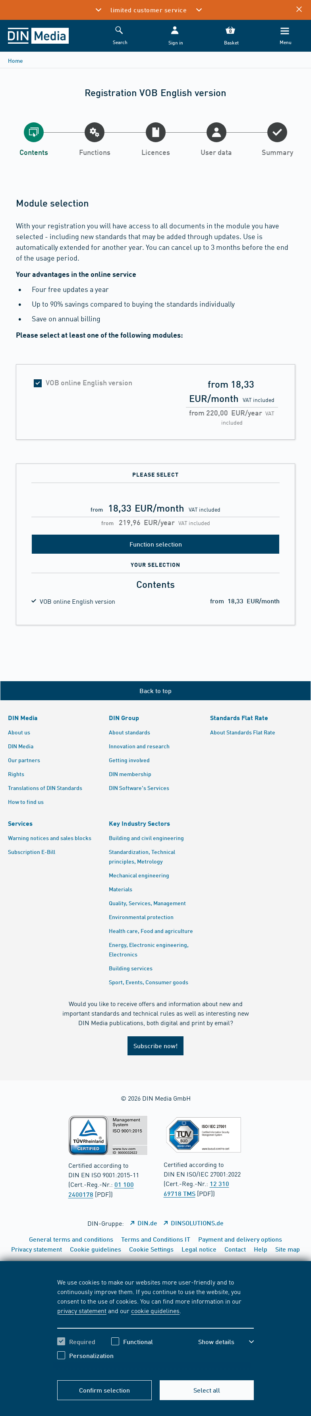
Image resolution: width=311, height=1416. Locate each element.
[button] (175, 36)
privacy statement (81, 1310)
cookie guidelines (155, 1310)
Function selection (155, 544)
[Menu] (284, 35)
